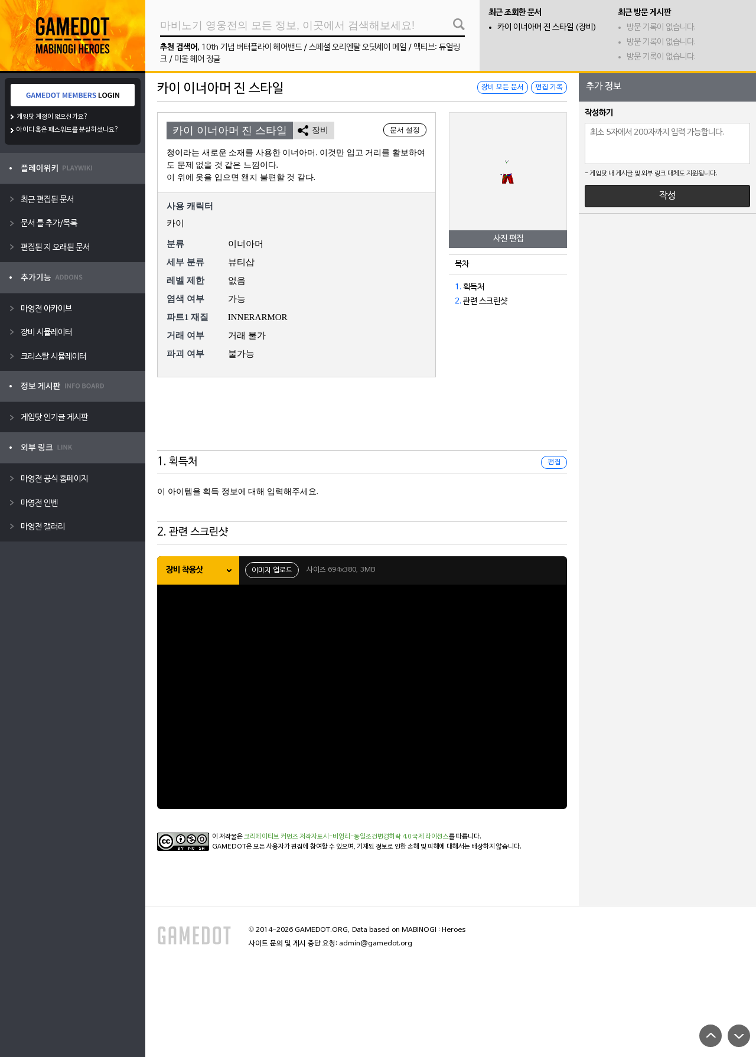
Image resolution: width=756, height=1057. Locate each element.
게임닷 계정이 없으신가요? (52, 116)
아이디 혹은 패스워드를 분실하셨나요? (68, 129)
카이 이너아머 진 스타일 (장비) (547, 27)
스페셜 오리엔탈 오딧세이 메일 (357, 47)
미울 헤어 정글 (197, 59)
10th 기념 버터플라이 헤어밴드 (251, 47)
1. (458, 287)
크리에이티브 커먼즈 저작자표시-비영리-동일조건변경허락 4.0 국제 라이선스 (346, 836)
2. (458, 301)
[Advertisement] (362, 421)
